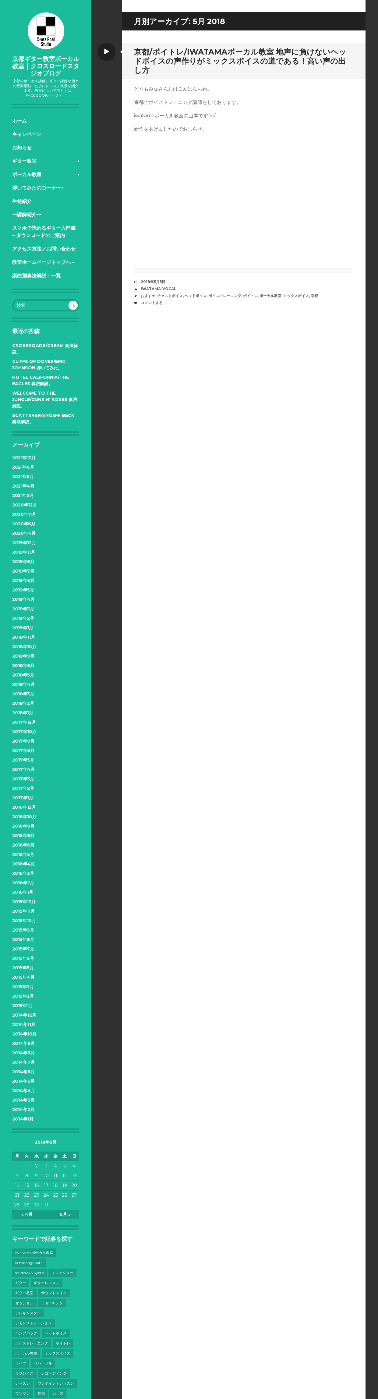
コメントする (152, 302)
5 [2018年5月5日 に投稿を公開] (65, 1166)
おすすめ (148, 295)
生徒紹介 (22, 201)
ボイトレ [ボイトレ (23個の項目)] (63, 1343)
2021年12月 (24, 457)
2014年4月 (23, 1090)
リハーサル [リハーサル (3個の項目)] (43, 1363)
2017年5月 (23, 760)
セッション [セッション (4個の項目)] (24, 1303)
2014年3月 (23, 1100)
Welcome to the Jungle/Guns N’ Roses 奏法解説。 (44, 399)
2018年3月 (23, 694)
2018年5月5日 (153, 281)
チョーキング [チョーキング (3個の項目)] (52, 1303)
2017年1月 (22, 798)
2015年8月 (23, 939)
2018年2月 (23, 703)
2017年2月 (23, 788)
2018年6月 (23, 665)
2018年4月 (23, 684)
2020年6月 (23, 524)
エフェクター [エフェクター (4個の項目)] (62, 1272)
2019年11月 (23, 552)
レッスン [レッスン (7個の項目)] (22, 1383)
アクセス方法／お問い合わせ (44, 249)
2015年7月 (23, 949)
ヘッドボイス (196, 295)
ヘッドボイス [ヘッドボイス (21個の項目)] (56, 1333)
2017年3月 (23, 779)
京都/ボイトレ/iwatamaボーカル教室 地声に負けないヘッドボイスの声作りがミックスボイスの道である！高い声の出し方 (240, 61)
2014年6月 (23, 1071)
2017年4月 (23, 769)
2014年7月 (23, 1062)
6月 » (65, 1214)
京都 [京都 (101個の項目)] (41, 1393)
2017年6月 (23, 750)
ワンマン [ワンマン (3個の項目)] (22, 1393)
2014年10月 (24, 1034)
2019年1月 (22, 627)
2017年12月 (24, 722)
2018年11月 (23, 637)
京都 (314, 295)
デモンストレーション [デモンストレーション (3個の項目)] (33, 1323)
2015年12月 (24, 901)
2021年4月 (23, 486)
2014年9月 (23, 1043)
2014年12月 (24, 1015)
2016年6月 (23, 845)
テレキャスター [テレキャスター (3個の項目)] (28, 1313)
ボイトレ (250, 295)
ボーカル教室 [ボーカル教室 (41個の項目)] (26, 1353)
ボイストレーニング (224, 295)
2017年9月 (23, 741)
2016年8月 (23, 835)
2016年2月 (23, 883)
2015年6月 (23, 958)
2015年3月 (23, 986)
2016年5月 (23, 854)
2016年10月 (24, 816)
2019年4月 (23, 599)
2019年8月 (23, 561)
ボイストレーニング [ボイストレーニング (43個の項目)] (31, 1343)
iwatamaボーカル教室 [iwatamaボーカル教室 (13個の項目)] (34, 1252)
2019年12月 (24, 542)
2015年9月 (23, 930)
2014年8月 (23, 1053)
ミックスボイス (296, 295)
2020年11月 (24, 514)
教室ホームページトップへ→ (44, 262)
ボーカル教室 (26, 174)
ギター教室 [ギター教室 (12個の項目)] (24, 1293)
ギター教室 (24, 161)
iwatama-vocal (158, 288)
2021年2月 (23, 495)
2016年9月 (23, 826)
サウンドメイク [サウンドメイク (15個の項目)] (54, 1293)
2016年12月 (24, 807)
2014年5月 (23, 1081)
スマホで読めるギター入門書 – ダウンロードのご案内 (44, 231)
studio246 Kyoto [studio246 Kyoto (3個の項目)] (29, 1272)
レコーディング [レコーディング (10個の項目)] (54, 1373)
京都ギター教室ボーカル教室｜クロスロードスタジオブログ (45, 66)
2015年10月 (24, 920)
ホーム (19, 121)
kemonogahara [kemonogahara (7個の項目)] (29, 1262)
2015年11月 (23, 911)
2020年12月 (24, 505)
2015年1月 (22, 1005)
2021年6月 (23, 467)
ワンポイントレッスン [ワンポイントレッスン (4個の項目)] (55, 1383)
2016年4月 (23, 864)
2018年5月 (23, 675)
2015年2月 (23, 996)
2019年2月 (23, 618)
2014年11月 (23, 1024)
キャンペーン (26, 134)
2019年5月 (23, 590)
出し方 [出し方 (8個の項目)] (57, 1393)
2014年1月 (23, 1119)
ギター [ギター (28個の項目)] (20, 1282)
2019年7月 (23, 571)
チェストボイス (170, 295)
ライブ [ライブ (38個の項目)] (20, 1363)
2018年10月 (24, 646)
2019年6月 (23, 580)
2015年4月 (23, 977)
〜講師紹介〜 (26, 215)
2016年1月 (22, 892)
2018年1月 (22, 712)
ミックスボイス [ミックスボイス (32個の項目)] (57, 1353)
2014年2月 (23, 1109)
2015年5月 (23, 968)
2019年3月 (23, 609)
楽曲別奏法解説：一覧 (36, 276)
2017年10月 (24, 731)
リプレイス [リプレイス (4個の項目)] (24, 1373)
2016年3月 (23, 873)
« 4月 (27, 1214)
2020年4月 (24, 533)
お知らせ (22, 148)
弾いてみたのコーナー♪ (37, 188)
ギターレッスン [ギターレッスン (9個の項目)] (46, 1282)
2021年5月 (23, 476)
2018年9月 (23, 656)
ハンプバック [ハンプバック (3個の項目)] (26, 1333)
